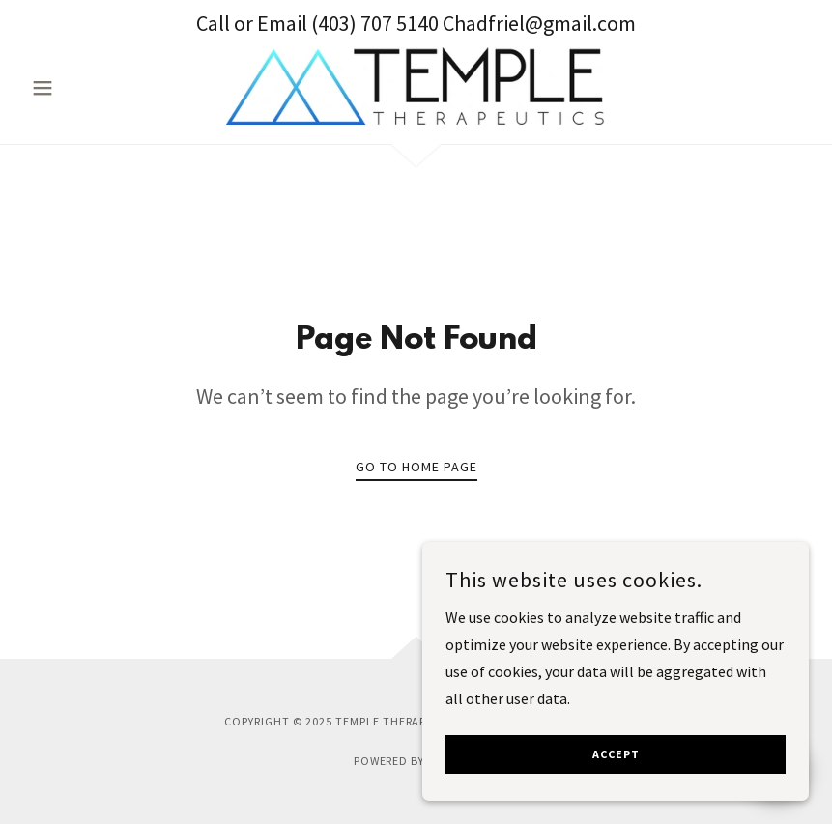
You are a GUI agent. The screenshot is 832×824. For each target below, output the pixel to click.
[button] (82, 88)
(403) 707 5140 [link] (375, 23)
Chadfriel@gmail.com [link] (539, 23)
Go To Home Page (416, 466)
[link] (416, 86)
